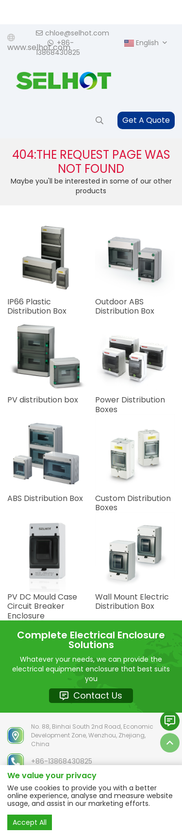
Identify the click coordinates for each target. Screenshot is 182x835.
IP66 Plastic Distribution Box (36, 306)
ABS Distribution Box (45, 498)
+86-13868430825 (58, 47)
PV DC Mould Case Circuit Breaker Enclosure (42, 606)
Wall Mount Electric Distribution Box (132, 601)
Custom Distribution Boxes (133, 503)
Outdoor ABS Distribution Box (124, 306)
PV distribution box (42, 399)
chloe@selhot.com (72, 33)
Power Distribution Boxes (130, 404)
